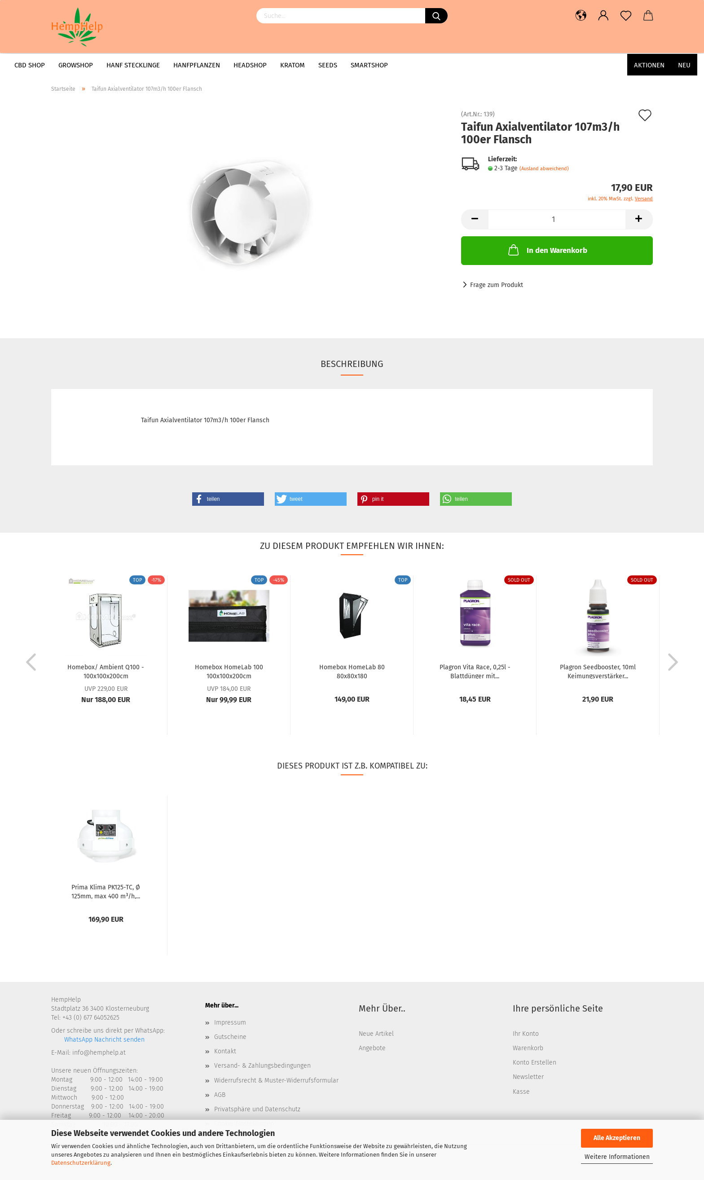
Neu (684, 65)
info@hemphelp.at (99, 1052)
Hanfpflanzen (196, 65)
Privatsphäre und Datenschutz (257, 1109)
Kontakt (225, 1051)
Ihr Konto (526, 1034)
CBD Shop (29, 65)
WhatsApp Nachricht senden (103, 1039)
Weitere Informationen (617, 1157)
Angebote (372, 1048)
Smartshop (369, 65)
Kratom (292, 65)
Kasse (521, 1092)
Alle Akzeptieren (617, 1138)
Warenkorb (528, 1048)
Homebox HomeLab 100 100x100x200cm (229, 671)
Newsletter (528, 1077)
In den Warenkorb (546, 250)
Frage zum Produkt (496, 285)
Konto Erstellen (534, 1062)
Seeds (327, 65)
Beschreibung (352, 363)
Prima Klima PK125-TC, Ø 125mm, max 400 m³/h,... (105, 891)
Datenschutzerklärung (80, 1162)
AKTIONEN (649, 65)
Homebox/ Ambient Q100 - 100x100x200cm (105, 671)
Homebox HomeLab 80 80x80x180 (352, 671)
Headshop (250, 65)
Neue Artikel (376, 1034)
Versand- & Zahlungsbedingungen (262, 1066)
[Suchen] (436, 15)
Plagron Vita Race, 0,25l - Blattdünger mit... (475, 671)
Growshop (75, 65)
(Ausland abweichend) (544, 169)
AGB (219, 1095)
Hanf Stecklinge (133, 65)
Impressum (230, 1022)
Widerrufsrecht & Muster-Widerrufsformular (276, 1080)
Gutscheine (230, 1037)
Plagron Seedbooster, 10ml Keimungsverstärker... (598, 671)
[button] (228, 499)
